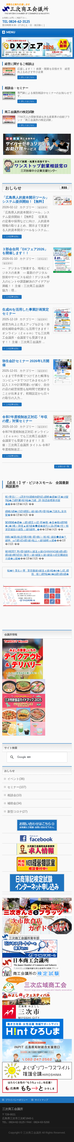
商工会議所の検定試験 (19, 111)
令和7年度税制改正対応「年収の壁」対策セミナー (24, 419)
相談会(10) (14, 795)
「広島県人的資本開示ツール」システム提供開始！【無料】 (25, 199)
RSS (64, 187)
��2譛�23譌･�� (32, 558)
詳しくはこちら (27, 77)
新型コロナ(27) (17, 811)
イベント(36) (15, 778)
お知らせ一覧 (63, 466)
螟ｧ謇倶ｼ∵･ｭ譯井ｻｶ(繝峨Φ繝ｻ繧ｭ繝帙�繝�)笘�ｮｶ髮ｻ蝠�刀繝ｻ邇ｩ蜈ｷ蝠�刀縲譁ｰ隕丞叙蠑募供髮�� (36, 500)
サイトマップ (41, 1100)
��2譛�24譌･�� (22, 504)
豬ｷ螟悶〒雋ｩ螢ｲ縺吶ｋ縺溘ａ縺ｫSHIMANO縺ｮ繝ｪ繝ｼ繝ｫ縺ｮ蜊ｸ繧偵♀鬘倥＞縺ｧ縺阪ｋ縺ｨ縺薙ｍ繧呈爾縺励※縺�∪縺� (36, 555)
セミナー (42, 207)
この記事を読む (12, 236)
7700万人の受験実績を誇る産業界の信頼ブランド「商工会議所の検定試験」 (43, 118)
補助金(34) (14, 803)
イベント (42, 259)
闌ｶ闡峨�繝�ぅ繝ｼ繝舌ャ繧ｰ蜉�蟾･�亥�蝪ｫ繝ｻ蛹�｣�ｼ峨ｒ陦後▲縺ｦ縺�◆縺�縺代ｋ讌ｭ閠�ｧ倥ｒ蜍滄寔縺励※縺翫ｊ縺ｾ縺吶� (37, 526)
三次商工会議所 (32, 1132)
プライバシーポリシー (17, 1100)
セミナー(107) (16, 787)
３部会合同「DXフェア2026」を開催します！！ (25, 251)
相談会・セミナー (16, 88)
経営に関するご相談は (19, 63)
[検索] (36, 757)
